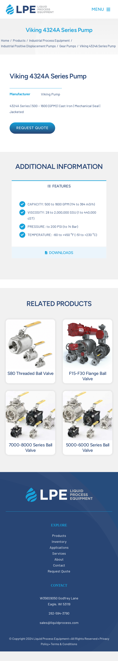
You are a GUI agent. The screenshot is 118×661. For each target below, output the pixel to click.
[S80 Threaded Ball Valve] (30, 322)
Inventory (59, 541)
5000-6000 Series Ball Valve (87, 447)
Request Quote (59, 571)
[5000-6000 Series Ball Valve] (87, 394)
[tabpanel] (59, 219)
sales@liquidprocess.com (59, 622)
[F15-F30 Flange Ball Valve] (87, 322)
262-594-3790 (59, 613)
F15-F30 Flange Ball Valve (87, 376)
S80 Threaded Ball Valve (30, 373)
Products (59, 535)
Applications (59, 547)
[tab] (59, 186)
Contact (59, 565)
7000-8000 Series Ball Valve (30, 447)
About (59, 559)
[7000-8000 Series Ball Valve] (30, 394)
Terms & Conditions (64, 644)
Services (59, 553)
